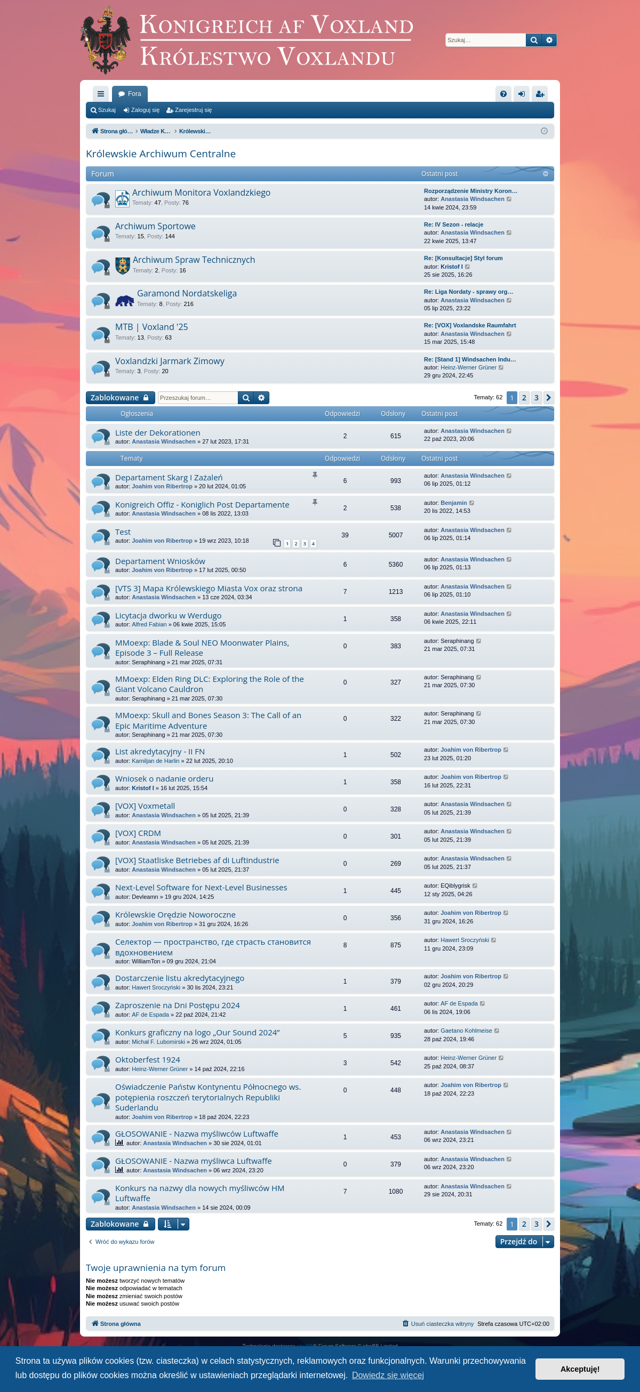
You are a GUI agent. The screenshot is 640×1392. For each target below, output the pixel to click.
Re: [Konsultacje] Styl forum (463, 258)
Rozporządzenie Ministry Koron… (470, 191)
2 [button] (524, 397)
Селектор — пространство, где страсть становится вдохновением (213, 946)
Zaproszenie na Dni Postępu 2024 (177, 1005)
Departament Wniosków (160, 561)
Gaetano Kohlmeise (466, 1030)
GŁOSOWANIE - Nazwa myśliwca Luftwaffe (193, 1160)
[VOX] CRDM (138, 832)
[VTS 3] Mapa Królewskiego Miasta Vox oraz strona (208, 588)
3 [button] (536, 397)
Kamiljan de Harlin (155, 761)
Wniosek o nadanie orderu (164, 778)
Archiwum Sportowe (155, 226)
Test (123, 531)
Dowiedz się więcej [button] (388, 1375)
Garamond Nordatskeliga (187, 293)
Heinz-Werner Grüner (469, 367)
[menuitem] (503, 94)
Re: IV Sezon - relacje (453, 224)
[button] (548, 397)
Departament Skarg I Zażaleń (169, 477)
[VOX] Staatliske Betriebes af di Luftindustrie (197, 860)
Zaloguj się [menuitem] (524, 96)
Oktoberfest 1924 (147, 1059)
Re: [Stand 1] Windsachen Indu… (470, 359)
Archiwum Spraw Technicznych (194, 259)
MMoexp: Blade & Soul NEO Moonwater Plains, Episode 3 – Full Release (202, 647)
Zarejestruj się (193, 110)
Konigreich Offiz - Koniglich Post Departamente (202, 504)
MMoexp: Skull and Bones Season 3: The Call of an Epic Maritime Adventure (208, 720)
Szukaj (107, 110)
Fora (134, 94)
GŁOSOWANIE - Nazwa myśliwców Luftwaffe (196, 1133)
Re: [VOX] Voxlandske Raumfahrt (470, 325)
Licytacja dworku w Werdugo (168, 615)
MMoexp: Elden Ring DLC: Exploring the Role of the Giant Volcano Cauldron (209, 683)
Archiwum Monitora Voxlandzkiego (201, 192)
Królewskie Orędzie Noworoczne (175, 914)
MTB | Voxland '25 (151, 327)
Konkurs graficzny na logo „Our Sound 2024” (197, 1032)
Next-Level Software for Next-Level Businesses (201, 887)
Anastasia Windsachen (473, 199)
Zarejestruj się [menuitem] (542, 96)
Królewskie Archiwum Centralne (161, 153)
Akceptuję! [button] (580, 1369)
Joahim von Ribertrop (162, 486)
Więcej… (103, 96)
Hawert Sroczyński (465, 940)
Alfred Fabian (149, 624)
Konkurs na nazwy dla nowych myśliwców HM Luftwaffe (200, 1192)
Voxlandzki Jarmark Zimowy (170, 361)
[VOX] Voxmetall (145, 805)
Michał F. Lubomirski (158, 1042)
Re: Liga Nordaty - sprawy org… (468, 291)
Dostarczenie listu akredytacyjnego (179, 977)
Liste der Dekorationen (158, 432)
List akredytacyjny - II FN (160, 751)
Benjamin (454, 503)
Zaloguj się (145, 110)
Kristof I (452, 266)
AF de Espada (150, 1014)
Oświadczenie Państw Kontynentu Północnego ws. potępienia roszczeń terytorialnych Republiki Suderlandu (208, 1097)
